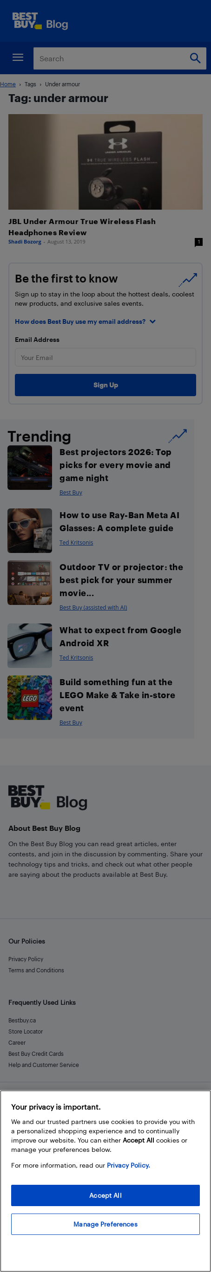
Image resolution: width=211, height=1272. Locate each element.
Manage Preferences (105, 1224)
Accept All (105, 1195)
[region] (105, 1181)
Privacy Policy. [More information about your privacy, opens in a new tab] (128, 1165)
